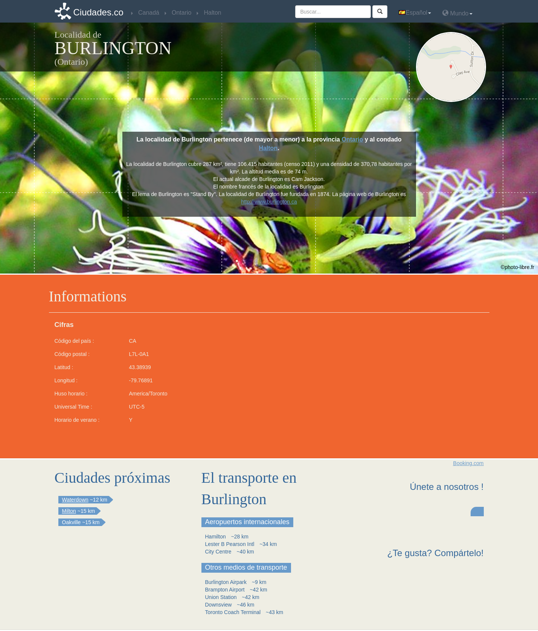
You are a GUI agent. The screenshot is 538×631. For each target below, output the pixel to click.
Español (415, 12)
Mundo (457, 13)
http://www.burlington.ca (269, 202)
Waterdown (75, 500)
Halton (268, 148)
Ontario (352, 139)
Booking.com (468, 463)
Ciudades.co (98, 12)
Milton (69, 511)
